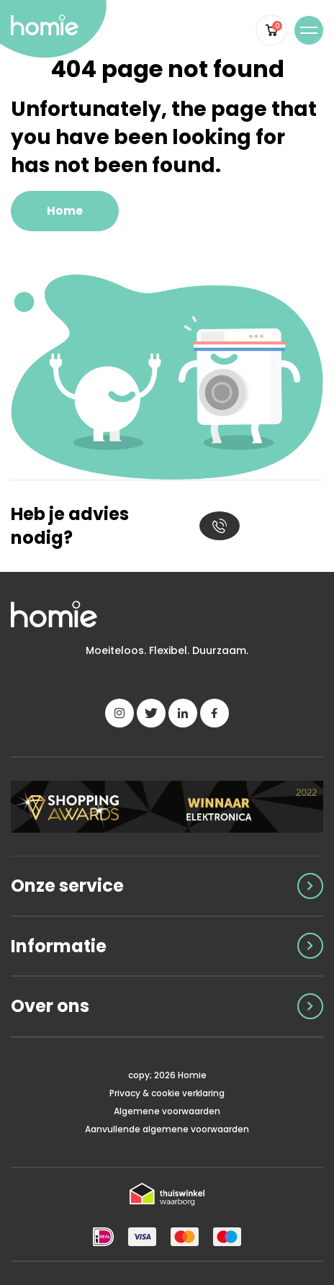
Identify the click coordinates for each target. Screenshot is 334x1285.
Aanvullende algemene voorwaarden (167, 1129)
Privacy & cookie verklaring (167, 1093)
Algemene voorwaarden (167, 1111)
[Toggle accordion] (167, 885)
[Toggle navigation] (308, 30)
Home (65, 210)
